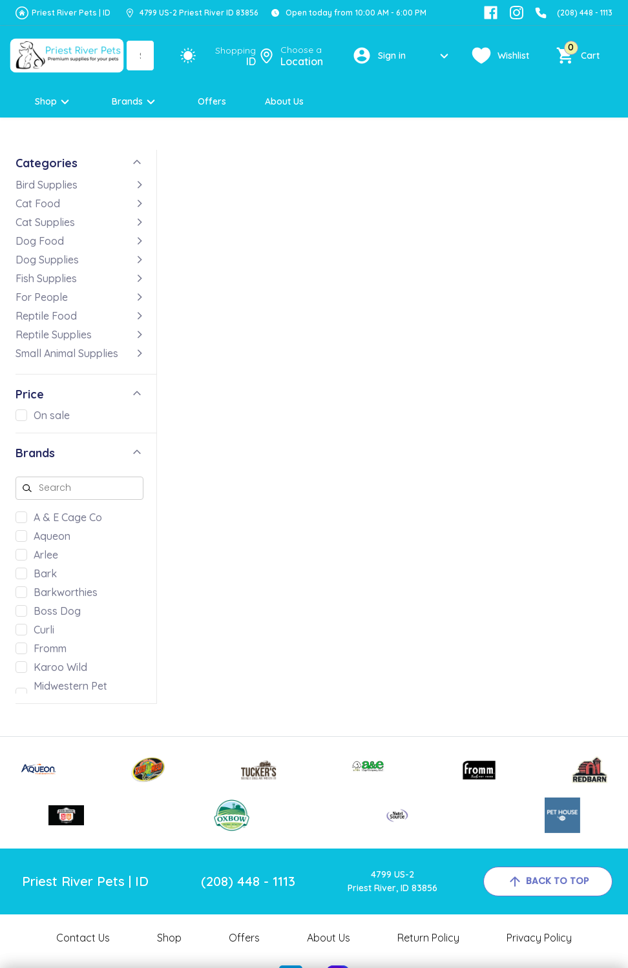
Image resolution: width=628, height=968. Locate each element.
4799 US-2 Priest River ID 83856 (199, 12)
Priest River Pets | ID (71, 12)
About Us (284, 101)
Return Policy (428, 937)
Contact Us (83, 937)
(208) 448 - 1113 (584, 12)
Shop (54, 102)
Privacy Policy (539, 937)
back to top (548, 881)
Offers (212, 101)
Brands (135, 102)
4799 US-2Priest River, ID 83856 (392, 881)
